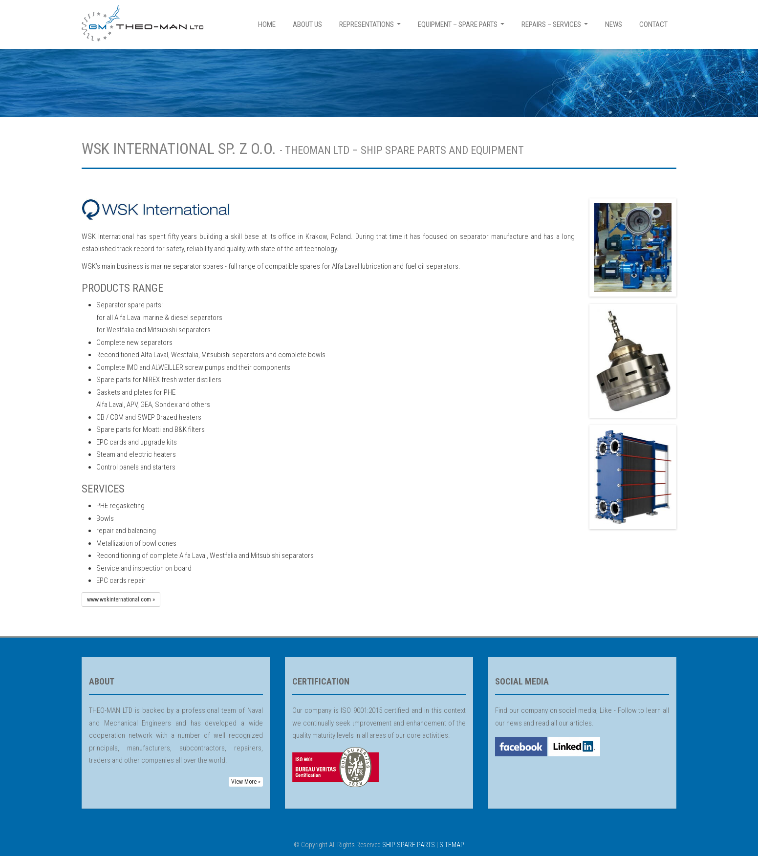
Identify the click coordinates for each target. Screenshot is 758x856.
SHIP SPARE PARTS (408, 845)
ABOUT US (307, 24)
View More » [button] (245, 781)
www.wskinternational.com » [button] (121, 599)
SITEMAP (451, 845)
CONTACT (653, 24)
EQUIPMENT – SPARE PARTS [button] (462, 27)
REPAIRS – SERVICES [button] (555, 27)
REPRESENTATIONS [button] (371, 27)
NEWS (613, 24)
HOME (267, 24)
